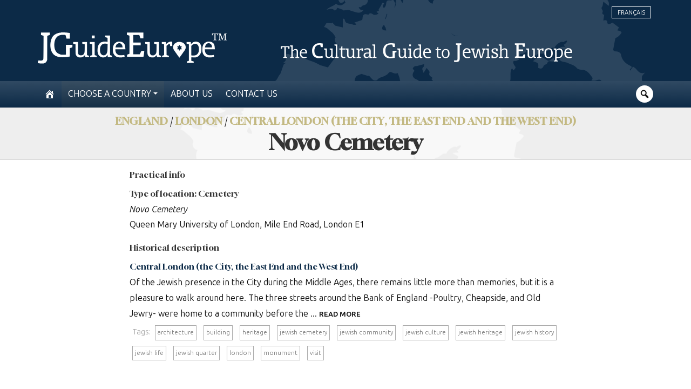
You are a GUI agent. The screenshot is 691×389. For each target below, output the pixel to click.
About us (192, 94)
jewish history (534, 332)
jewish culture (425, 332)
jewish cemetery (303, 332)
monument (280, 353)
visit (315, 353)
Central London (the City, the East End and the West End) (402, 121)
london (240, 353)
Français (631, 12)
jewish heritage (480, 332)
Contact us (251, 94)
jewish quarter (196, 353)
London (198, 121)
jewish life (149, 353)
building (218, 332)
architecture (176, 332)
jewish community (366, 332)
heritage (254, 332)
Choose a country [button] (109, 94)
